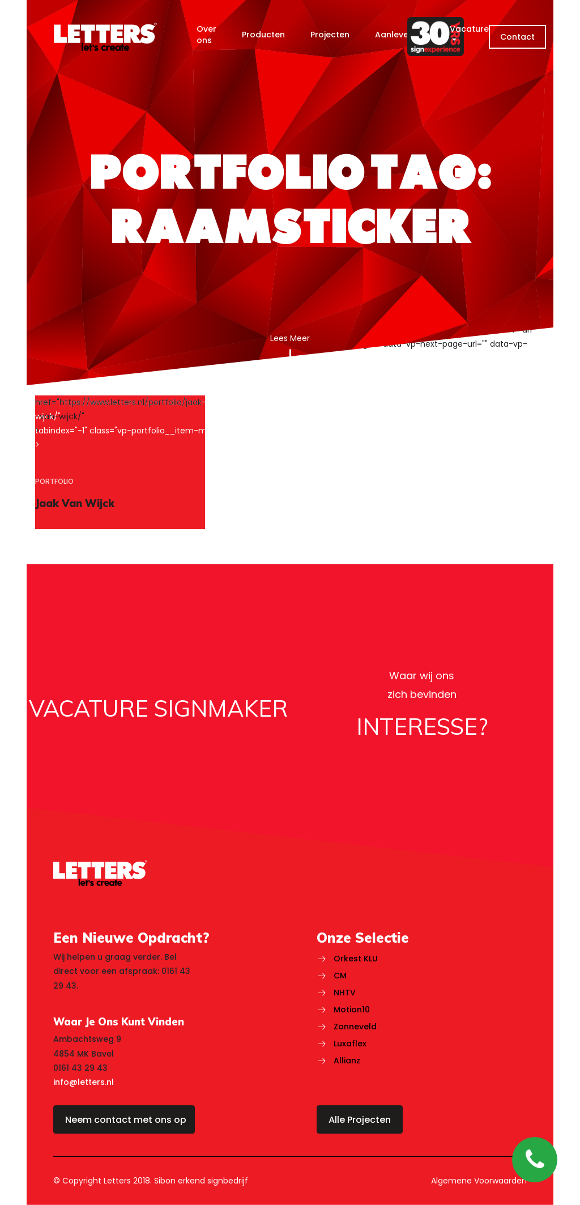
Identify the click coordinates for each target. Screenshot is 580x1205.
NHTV (345, 992)
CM (340, 975)
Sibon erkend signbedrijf (201, 1180)
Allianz (347, 1060)
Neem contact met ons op (125, 1119)
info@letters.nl (83, 1082)
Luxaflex (350, 1043)
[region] (120, 462)
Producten (263, 34)
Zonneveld (355, 1026)
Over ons (206, 34)
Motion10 (352, 1009)
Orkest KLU (356, 958)
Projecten (329, 34)
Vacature (469, 29)
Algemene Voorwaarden (479, 1180)
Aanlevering (399, 34)
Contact (517, 36)
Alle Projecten (360, 1119)
